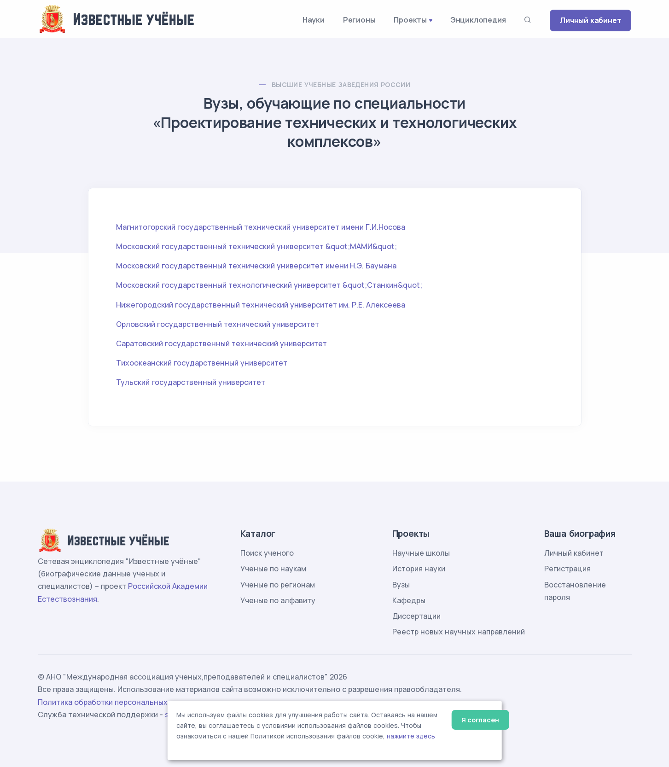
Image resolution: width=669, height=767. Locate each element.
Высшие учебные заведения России (341, 84)
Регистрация (567, 569)
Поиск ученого (267, 553)
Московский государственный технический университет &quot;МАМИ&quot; (256, 246)
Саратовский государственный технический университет (221, 343)
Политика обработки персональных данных (117, 702)
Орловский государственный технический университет (217, 324)
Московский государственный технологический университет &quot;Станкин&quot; (269, 285)
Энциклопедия (478, 20)
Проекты (410, 20)
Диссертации (416, 616)
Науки (314, 20)
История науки (418, 569)
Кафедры (408, 600)
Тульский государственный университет (190, 382)
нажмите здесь (411, 736)
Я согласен (480, 719)
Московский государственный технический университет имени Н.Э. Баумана (256, 266)
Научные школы (421, 553)
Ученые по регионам (277, 585)
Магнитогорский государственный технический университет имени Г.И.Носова (260, 227)
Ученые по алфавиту (277, 600)
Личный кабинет (590, 20)
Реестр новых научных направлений (458, 632)
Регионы (359, 20)
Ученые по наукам (273, 569)
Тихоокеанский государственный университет (201, 363)
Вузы (401, 585)
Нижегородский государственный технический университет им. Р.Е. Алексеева (260, 305)
